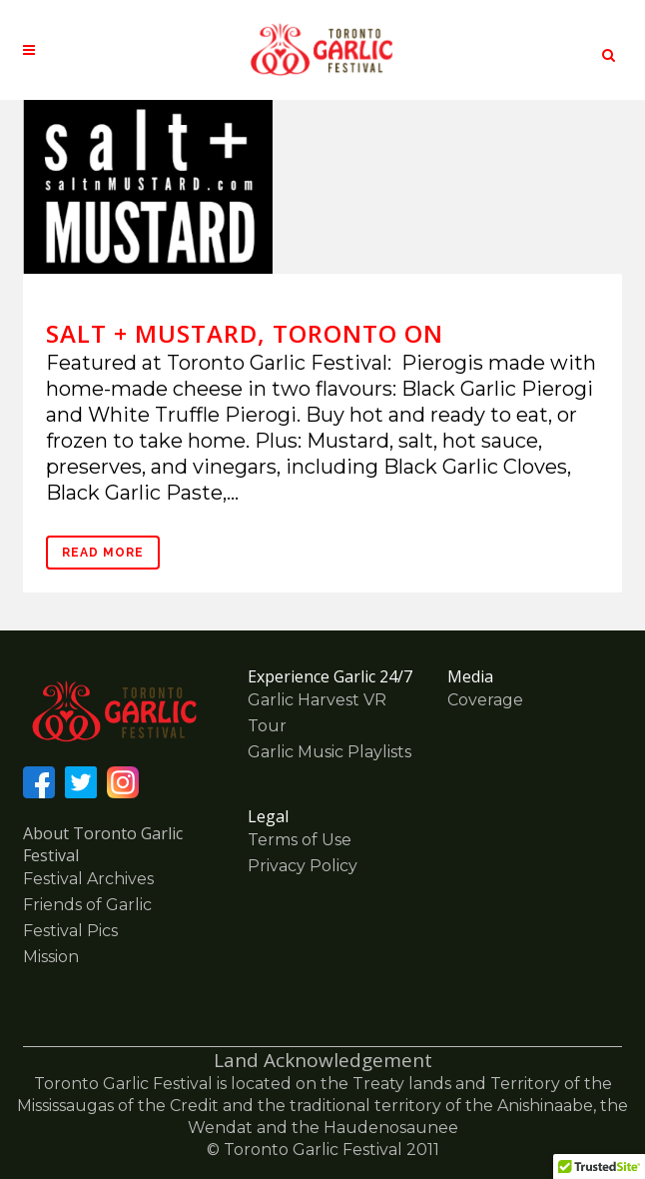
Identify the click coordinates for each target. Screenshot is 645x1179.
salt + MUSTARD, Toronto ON (244, 333)
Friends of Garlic (87, 904)
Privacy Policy (302, 865)
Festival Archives (88, 878)
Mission (51, 956)
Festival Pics (70, 930)
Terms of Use (299, 839)
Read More (103, 553)
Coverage (485, 699)
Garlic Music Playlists (329, 751)
